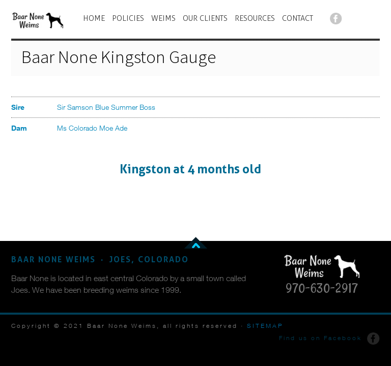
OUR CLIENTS (205, 18)
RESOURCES (255, 18)
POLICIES (128, 18)
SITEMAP (265, 325)
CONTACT (297, 18)
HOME (94, 18)
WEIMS (163, 18)
